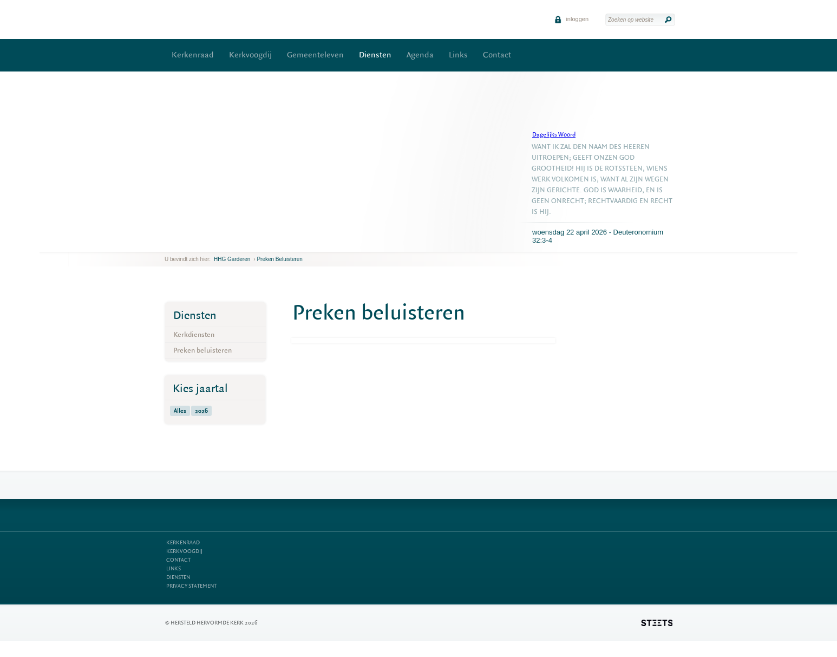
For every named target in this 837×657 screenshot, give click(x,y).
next (180, 243)
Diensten (375, 55)
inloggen (571, 19)
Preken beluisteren (280, 259)
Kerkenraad (193, 55)
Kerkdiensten (193, 334)
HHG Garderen (232, 259)
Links (458, 55)
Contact (497, 55)
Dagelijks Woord (554, 135)
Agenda (420, 55)
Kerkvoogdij (250, 55)
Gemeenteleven (315, 55)
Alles (180, 411)
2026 (201, 411)
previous (167, 243)
